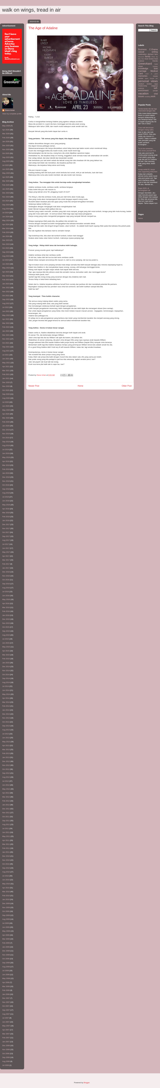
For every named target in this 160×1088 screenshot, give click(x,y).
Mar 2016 (6, 607)
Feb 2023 (6, 280)
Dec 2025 (6, 145)
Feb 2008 (6, 990)
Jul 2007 (5, 1018)
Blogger (87, 1083)
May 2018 (6, 505)
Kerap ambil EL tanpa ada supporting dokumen (147, 170)
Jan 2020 (6, 426)
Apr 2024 (5, 224)
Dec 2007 (6, 998)
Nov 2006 (6, 1050)
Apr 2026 (5, 130)
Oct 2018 (5, 485)
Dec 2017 (6, 524)
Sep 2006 (6, 1057)
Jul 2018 (5, 497)
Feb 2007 (6, 1038)
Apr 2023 (5, 272)
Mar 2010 (6, 892)
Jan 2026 (6, 141)
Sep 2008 (6, 963)
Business (142, 49)
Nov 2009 (6, 907)
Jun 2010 (6, 880)
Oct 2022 (5, 296)
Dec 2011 (6, 809)
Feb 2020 (6, 422)
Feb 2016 (6, 611)
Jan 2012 (6, 805)
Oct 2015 (5, 627)
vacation (143, 93)
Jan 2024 (6, 236)
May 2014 (6, 694)
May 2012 (6, 789)
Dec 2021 (6, 335)
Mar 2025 (6, 181)
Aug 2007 (6, 1014)
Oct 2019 (5, 438)
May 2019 (6, 457)
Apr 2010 (5, 888)
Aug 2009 (6, 919)
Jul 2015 (5, 639)
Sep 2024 (6, 205)
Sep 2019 (6, 442)
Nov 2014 (6, 671)
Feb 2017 (6, 564)
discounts (141, 56)
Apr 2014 (5, 698)
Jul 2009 (5, 923)
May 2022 (6, 315)
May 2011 (6, 836)
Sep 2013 (6, 726)
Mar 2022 (6, 323)
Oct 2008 (5, 959)
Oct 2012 (5, 769)
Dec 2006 (6, 1046)
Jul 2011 (5, 828)
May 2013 (6, 742)
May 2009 (6, 931)
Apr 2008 (5, 982)
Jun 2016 (6, 596)
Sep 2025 (6, 157)
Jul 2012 (5, 781)
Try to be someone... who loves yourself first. (147, 150)
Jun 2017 (6, 548)
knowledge (143, 68)
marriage (142, 71)
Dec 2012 (6, 761)
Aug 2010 (6, 872)
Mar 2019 (6, 465)
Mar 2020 (6, 418)
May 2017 (6, 552)
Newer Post (33, 386)
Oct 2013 (5, 722)
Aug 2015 (6, 635)
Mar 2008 (6, 986)
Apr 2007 (5, 1030)
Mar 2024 (6, 228)
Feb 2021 (6, 374)
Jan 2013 (6, 757)
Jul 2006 (5, 1065)
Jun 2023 (6, 264)
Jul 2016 (5, 592)
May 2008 (6, 978)
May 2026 (6, 126)
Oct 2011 (5, 817)
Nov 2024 (6, 197)
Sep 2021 (6, 347)
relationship (142, 86)
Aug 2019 (6, 445)
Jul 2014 (5, 686)
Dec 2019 (6, 430)
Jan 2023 (6, 284)
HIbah (140, 66)
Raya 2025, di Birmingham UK (144, 189)
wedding (148, 96)
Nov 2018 (6, 481)
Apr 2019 (5, 461)
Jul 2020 (5, 402)
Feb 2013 (6, 753)
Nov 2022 (6, 292)
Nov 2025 (6, 149)
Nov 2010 (6, 860)
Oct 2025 (5, 153)
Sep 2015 (6, 631)
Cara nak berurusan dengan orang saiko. (146, 129)
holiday (155, 66)
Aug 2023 (6, 256)
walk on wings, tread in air (31, 10)
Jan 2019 (6, 473)
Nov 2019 (6, 434)
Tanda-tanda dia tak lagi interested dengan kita (147, 110)
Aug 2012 (6, 777)
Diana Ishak (10, 110)
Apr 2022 (5, 319)
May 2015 (6, 647)
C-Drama (153, 49)
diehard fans (153, 54)
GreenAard (145, 63)
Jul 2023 (5, 260)
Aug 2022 (6, 303)
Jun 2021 (6, 359)
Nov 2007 (6, 1002)
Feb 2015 (6, 659)
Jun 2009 (6, 927)
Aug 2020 (6, 398)
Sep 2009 (6, 915)
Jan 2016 (6, 615)
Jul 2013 (5, 734)
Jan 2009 (6, 947)
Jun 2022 (6, 311)
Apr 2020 (5, 414)
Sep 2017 (6, 536)
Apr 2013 (5, 745)
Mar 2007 (6, 1034)
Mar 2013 (6, 750)
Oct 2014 (5, 675)
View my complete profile (12, 114)
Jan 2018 (6, 520)
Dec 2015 (6, 619)
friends (155, 61)
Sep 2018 (6, 489)
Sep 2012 (6, 773)
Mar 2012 (6, 797)
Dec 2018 (6, 477)
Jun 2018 (6, 501)
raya (156, 84)
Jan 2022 (6, 331)
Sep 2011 (6, 821)
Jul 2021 (5, 355)
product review (145, 84)
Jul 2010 (5, 876)
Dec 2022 (6, 288)
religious (154, 86)
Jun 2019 (6, 453)
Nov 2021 (6, 339)
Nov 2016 (6, 576)
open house (149, 78)
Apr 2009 (5, 935)
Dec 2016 (6, 572)
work (153, 96)
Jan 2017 (6, 568)
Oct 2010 (5, 864)
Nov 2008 (6, 955)
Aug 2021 (6, 351)
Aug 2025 (6, 161)
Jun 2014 (6, 690)
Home (80, 386)
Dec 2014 (6, 667)
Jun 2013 (6, 738)
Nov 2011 (6, 813)
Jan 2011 (6, 852)
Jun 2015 (6, 643)
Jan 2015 (6, 663)
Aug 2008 (6, 967)
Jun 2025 (6, 169)
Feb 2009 (6, 943)
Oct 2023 (5, 248)
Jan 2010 (6, 899)
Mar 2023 (6, 276)
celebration (142, 54)
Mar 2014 (6, 702)
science (141, 88)
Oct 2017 (5, 532)
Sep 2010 (6, 868)
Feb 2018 (6, 517)
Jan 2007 (6, 1042)
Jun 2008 (6, 975)
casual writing (148, 52)
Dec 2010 (6, 856)
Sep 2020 (6, 394)
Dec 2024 (6, 193)
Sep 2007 (6, 1010)
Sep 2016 (6, 584)
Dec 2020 (6, 382)
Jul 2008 (5, 971)
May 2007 (6, 1026)
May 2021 (6, 363)
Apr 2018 (5, 509)
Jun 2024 (6, 217)
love (156, 68)
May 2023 (6, 268)
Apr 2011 (5, 840)
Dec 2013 (6, 714)
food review (149, 59)
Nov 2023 (6, 244)
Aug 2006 (6, 1061)
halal (156, 64)
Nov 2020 (6, 386)
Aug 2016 (6, 588)
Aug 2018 (6, 493)
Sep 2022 (6, 299)
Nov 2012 (6, 765)
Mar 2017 (6, 560)
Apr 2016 (5, 603)
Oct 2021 (5, 343)
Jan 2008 (6, 994)
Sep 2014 (6, 678)
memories (142, 76)
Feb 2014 (6, 706)
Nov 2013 (6, 718)
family (147, 56)
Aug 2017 (6, 540)
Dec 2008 (6, 951)
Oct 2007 (5, 1006)
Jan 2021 (6, 378)
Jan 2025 (6, 189)
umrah (155, 91)
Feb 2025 (6, 185)
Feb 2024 (6, 232)
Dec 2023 (6, 240)
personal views (148, 81)
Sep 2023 (6, 252)
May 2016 (6, 599)
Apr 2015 (5, 651)
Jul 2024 (5, 213)
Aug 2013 (6, 730)
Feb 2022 (6, 327)
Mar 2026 (6, 134)
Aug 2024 (6, 209)
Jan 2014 (6, 710)
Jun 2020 (6, 406)
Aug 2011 (6, 824)
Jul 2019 (5, 449)
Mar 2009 (6, 939)
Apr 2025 (5, 177)
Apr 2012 (5, 793)
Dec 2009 (6, 903)
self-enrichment (148, 89)
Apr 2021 (5, 367)
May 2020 (6, 410)
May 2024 (6, 220)
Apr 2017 (5, 556)
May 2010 (6, 884)
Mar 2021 (6, 371)
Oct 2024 (5, 201)
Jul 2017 (5, 544)
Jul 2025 (5, 165)
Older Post (127, 386)
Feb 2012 (6, 801)
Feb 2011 (6, 848)
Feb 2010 (6, 896)
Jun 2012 (6, 785)
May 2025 (6, 173)
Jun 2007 (6, 1022)
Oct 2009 (5, 911)
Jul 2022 (5, 307)
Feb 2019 (6, 469)
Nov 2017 (6, 528)
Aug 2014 (6, 682)
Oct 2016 (5, 580)
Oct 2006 (5, 1054)
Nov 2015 (6, 623)
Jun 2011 (6, 832)
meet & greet (151, 74)
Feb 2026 (6, 138)
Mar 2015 (6, 655)
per (157, 78)
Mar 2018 (6, 513)
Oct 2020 (5, 390)
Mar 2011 (6, 844)
